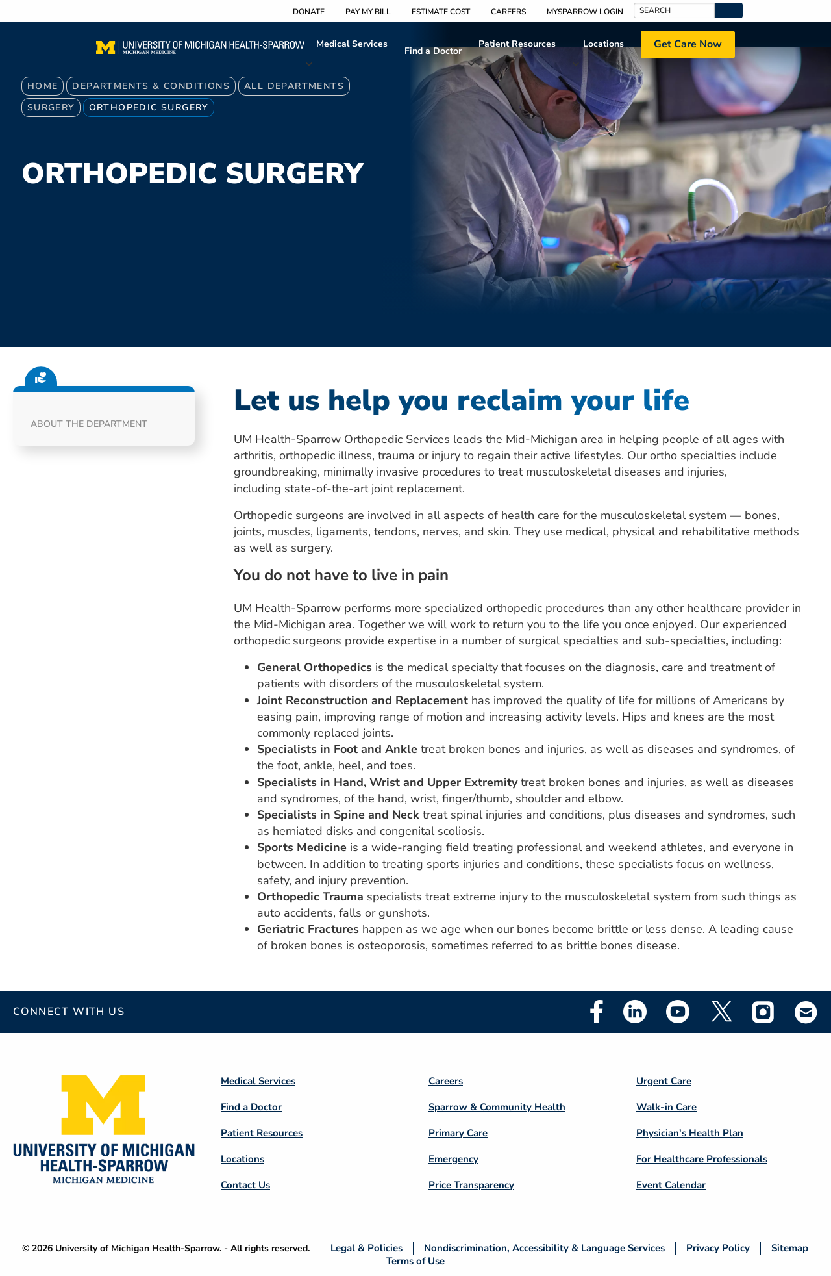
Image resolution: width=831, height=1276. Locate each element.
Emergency (453, 1159)
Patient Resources (517, 44)
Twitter (720, 1011)
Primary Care (458, 1133)
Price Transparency (471, 1185)
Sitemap (789, 1248)
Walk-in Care (666, 1107)
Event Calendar (671, 1185)
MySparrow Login (585, 11)
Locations (603, 44)
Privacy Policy (718, 1248)
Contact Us (245, 1185)
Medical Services (352, 44)
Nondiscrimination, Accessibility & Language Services (544, 1248)
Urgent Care (663, 1081)
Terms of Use (415, 1260)
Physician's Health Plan (689, 1133)
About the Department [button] (89, 424)
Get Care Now (688, 44)
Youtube (677, 1011)
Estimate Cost (441, 11)
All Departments (294, 86)
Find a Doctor (433, 51)
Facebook (596, 1011)
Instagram (763, 1011)
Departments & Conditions (151, 86)
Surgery (51, 107)
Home (42, 86)
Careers (508, 11)
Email (806, 1012)
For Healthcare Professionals (701, 1159)
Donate (309, 11)
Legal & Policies (366, 1248)
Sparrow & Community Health (496, 1107)
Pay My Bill (368, 11)
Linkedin (635, 1011)
